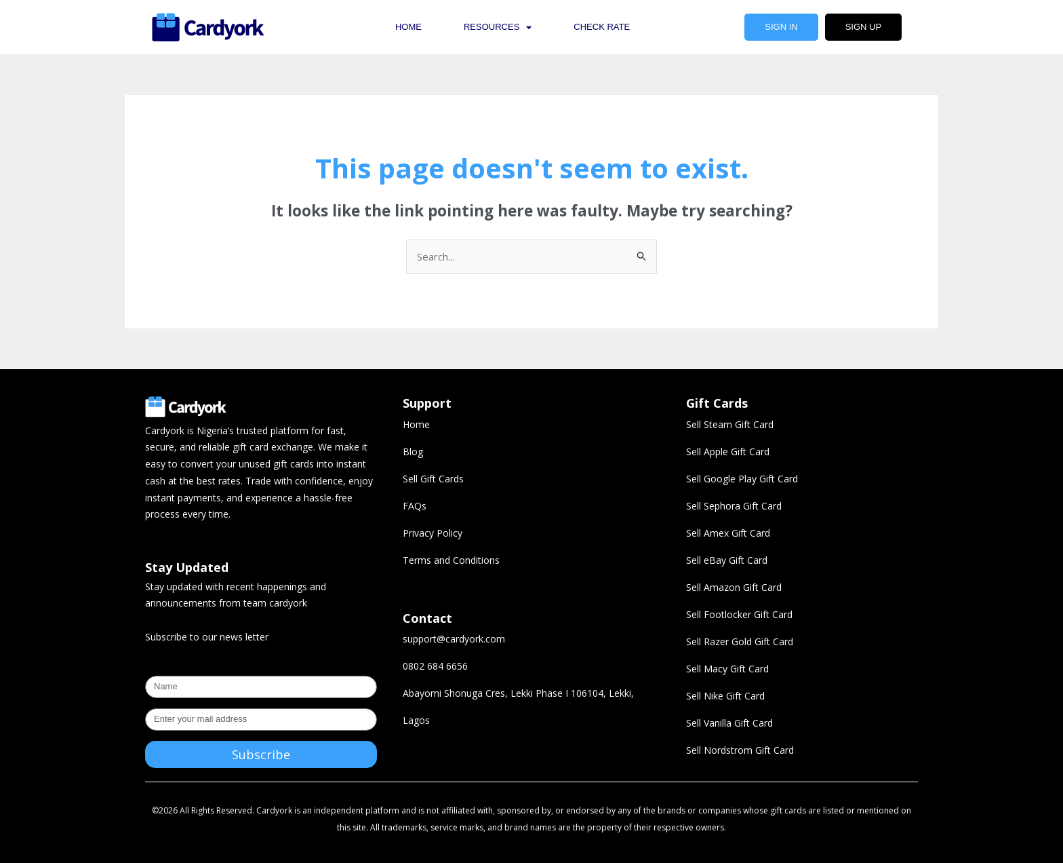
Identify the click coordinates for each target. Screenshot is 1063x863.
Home (408, 27)
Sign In (781, 27)
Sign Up (863, 27)
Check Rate (602, 27)
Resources (498, 27)
